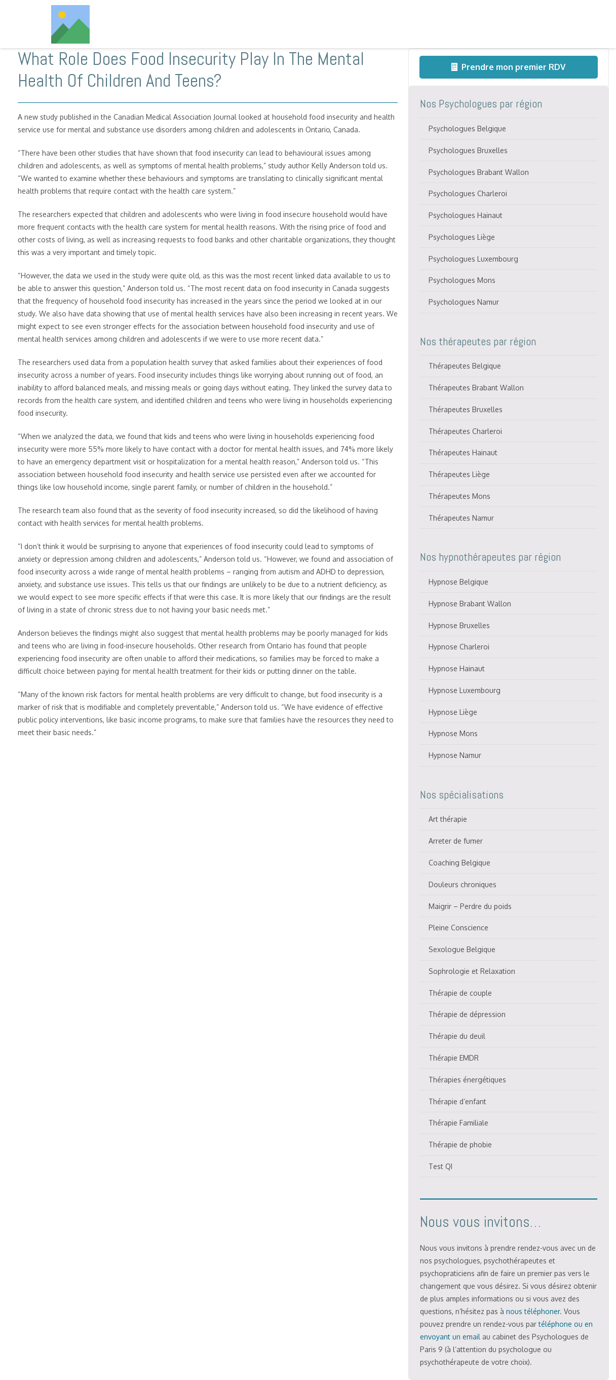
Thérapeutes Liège (459, 474)
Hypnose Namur (455, 755)
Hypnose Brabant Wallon (470, 603)
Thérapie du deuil (457, 1036)
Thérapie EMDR (454, 1058)
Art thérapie (448, 819)
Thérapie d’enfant (457, 1101)
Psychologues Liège (462, 237)
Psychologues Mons (462, 280)
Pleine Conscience (458, 927)
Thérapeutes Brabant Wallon (476, 387)
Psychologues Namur (464, 302)
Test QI (440, 1166)
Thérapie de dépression (467, 1014)
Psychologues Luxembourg (473, 259)
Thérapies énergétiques (467, 1079)
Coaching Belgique (459, 862)
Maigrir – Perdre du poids (470, 906)
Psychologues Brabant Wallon (479, 172)
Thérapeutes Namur (461, 518)
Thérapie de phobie (460, 1144)
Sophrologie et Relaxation (472, 971)
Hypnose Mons (453, 733)
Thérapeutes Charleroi (465, 431)
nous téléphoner (533, 1311)
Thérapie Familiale (458, 1122)
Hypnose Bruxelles (459, 625)
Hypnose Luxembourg (464, 690)
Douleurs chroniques (462, 884)
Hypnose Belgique (458, 581)
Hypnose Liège (453, 712)
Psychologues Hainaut (466, 215)
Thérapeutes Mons (459, 496)
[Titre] (70, 24)
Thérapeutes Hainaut (463, 452)
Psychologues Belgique (467, 128)
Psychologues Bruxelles (468, 150)
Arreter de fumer (456, 841)
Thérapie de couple (460, 993)
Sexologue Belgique (462, 949)
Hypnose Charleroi (459, 646)
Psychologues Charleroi (468, 193)
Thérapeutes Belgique (465, 365)
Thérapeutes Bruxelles (466, 409)
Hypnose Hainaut (457, 668)
